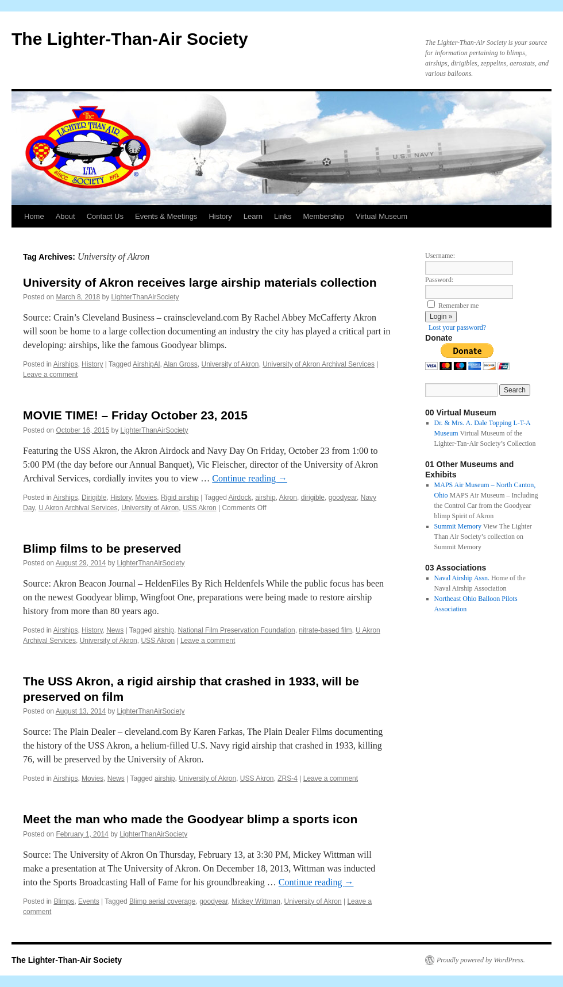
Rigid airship (180, 498)
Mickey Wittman (256, 901)
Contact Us (105, 216)
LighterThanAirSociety (145, 297)
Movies (146, 498)
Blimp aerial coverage (162, 901)
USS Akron (200, 508)
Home (34, 216)
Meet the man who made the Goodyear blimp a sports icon (190, 819)
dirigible (313, 498)
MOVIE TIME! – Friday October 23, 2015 (135, 415)
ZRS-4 (287, 778)
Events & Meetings (166, 216)
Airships (65, 364)
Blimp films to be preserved (102, 548)
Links (282, 216)
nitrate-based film (325, 630)
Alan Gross (180, 364)
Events (88, 901)
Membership (323, 216)
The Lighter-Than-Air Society (129, 38)
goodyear (343, 498)
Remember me (458, 306)
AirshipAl (146, 364)
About (65, 216)
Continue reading (249, 478)
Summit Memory (457, 526)
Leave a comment (50, 375)
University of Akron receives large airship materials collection (199, 282)
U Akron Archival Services (77, 508)
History (220, 216)
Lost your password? (457, 327)
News (115, 630)
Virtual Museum (381, 216)
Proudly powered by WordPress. (481, 960)
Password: (439, 280)
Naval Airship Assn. (461, 578)
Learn (253, 216)
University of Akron (230, 364)
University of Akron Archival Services (319, 364)
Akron (288, 498)
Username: (440, 256)
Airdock (240, 498)
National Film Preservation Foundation (236, 630)
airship (265, 498)
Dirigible (94, 498)
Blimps (63, 901)
